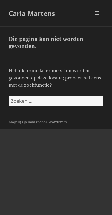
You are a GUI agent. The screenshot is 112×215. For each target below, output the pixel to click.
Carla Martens (32, 13)
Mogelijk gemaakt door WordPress (38, 122)
